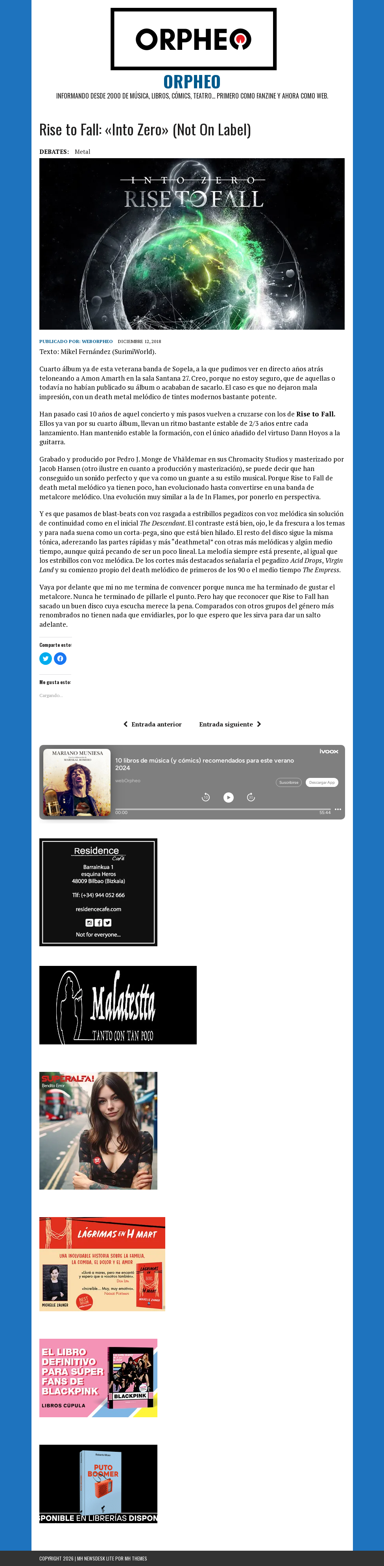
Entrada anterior (152, 724)
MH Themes (136, 1558)
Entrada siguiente (230, 724)
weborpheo (97, 341)
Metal (82, 151)
